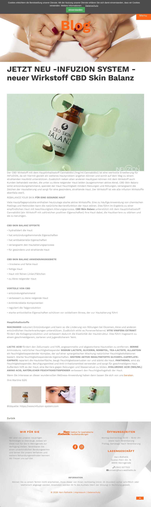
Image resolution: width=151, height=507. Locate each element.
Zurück (11, 418)
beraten (128, 375)
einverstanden (76, 10)
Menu (143, 15)
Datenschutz (91, 5)
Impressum (80, 492)
